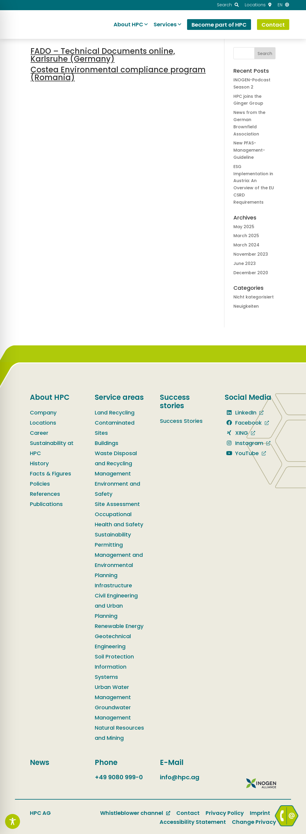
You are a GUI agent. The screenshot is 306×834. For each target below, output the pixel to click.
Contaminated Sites (114, 428)
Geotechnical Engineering (113, 641)
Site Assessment (117, 504)
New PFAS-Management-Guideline (249, 150)
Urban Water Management (113, 692)
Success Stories (181, 421)
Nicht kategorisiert (253, 297)
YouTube (242, 453)
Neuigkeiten (246, 306)
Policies (40, 483)
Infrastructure (113, 585)
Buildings (106, 443)
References (45, 494)
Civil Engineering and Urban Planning (116, 606)
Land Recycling (114, 412)
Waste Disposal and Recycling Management (116, 463)
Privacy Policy (225, 813)
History (39, 463)
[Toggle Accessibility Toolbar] (12, 821)
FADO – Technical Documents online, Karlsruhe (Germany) (102, 55)
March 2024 (246, 245)
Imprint (260, 813)
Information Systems (110, 672)
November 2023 (250, 254)
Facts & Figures (50, 473)
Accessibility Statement (193, 822)
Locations (43, 422)
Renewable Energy (119, 626)
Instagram (244, 443)
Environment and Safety (117, 489)
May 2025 (243, 227)
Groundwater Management (113, 712)
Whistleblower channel (131, 813)
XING (236, 433)
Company (43, 412)
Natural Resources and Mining (119, 733)
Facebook (243, 422)
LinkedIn (240, 412)
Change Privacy (254, 822)
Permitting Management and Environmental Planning (119, 560)
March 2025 (246, 236)
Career (39, 433)
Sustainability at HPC (52, 448)
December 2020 (250, 273)
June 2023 (244, 263)
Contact (188, 813)
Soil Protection (114, 656)
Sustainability (113, 534)
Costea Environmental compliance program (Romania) (118, 73)
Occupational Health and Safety (119, 519)
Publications (46, 504)
